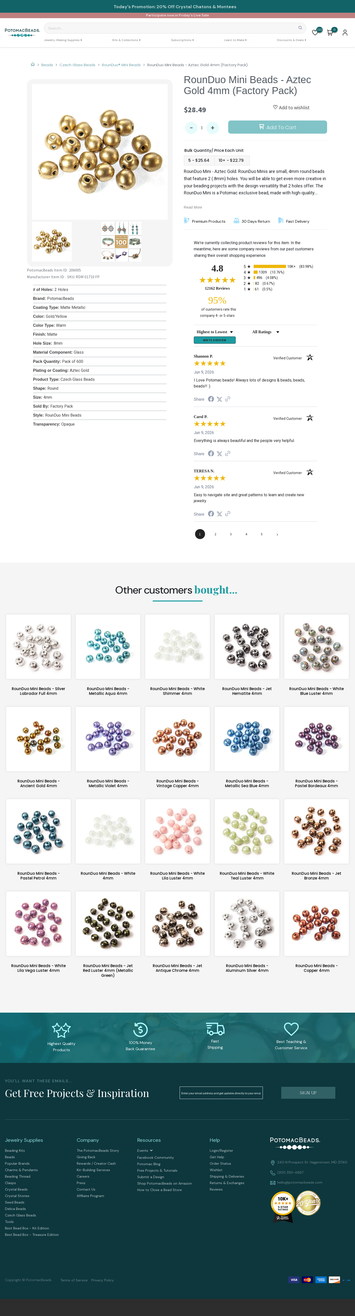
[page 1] (200, 536)
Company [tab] (88, 1142)
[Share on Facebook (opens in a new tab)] (211, 401)
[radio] (280, 266)
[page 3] (231, 536)
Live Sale (201, 15)
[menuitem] (63, 40)
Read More (193, 207)
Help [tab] (215, 1142)
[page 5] (262, 536)
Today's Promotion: (134, 7)
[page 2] (215, 536)
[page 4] (246, 536)
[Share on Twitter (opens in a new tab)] (219, 401)
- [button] (191, 128)
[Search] (175, 28)
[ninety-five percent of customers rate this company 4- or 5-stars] (217, 306)
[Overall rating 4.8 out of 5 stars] (217, 279)
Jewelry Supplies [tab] (24, 1142)
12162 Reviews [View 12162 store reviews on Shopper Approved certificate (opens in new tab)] (223, 288)
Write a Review (215, 341)
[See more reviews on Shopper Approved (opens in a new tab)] (227, 401)
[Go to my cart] (334, 30)
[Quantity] (202, 127)
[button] (315, 32)
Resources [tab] (149, 1142)
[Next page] (277, 536)
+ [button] (212, 128)
